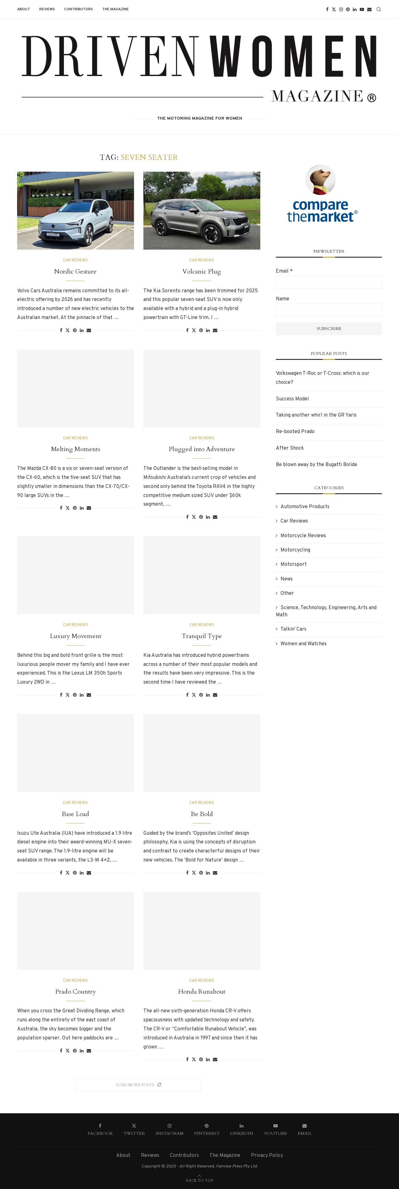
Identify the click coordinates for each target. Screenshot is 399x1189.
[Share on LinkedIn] (82, 330)
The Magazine (115, 9)
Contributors (78, 9)
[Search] (379, 9)
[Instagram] (341, 9)
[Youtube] (362, 9)
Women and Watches (304, 644)
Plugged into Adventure (202, 449)
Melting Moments (75, 449)
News (287, 579)
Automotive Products (305, 507)
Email (284, 271)
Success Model (292, 399)
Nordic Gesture (75, 271)
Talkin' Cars (293, 629)
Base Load (75, 814)
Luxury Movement (75, 636)
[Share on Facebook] (61, 330)
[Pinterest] (348, 9)
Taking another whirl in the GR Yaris (316, 415)
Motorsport (294, 564)
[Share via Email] (89, 330)
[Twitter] (334, 9)
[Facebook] (327, 9)
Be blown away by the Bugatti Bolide (316, 465)
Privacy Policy (267, 1156)
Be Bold (202, 814)
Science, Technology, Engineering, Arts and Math (326, 611)
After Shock (290, 448)
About (23, 9)
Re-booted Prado (295, 432)
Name (282, 299)
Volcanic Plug (201, 271)
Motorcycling (295, 550)
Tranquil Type (202, 636)
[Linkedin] (355, 9)
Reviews (47, 9)
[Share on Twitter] (67, 330)
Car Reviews (294, 521)
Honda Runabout (201, 991)
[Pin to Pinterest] (75, 330)
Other (287, 593)
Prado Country (75, 991)
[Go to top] (199, 1180)
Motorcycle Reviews (303, 536)
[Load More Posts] (138, 1085)
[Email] (369, 9)
